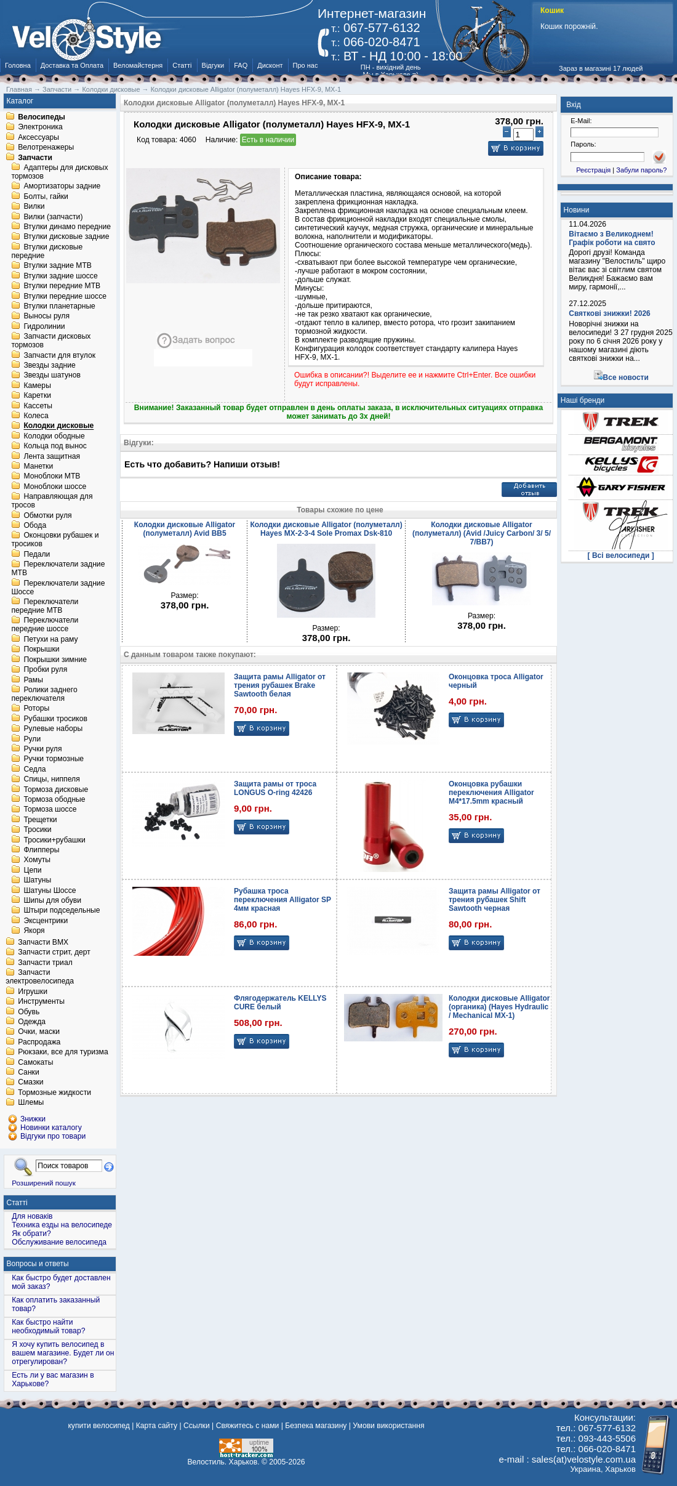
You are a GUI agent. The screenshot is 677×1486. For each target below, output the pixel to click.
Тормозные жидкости (54, 1092)
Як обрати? (31, 1233)
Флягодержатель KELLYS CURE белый (280, 1002)
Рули (32, 739)
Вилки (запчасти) (52, 216)
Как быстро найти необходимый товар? (48, 1326)
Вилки (33, 207)
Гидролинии (44, 326)
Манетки (38, 466)
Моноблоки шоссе (54, 486)
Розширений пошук (44, 1183)
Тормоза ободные (54, 799)
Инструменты (41, 1002)
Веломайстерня (137, 65)
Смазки (30, 1082)
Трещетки (40, 819)
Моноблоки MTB (51, 476)
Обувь (28, 1011)
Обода (34, 525)
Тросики (37, 830)
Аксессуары (38, 137)
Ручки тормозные (53, 759)
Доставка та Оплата (72, 65)
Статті (181, 65)
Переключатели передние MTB (44, 606)
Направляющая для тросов (51, 501)
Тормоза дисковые (55, 789)
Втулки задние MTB (57, 266)
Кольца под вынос (54, 446)
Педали (36, 554)
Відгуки (213, 65)
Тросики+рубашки (54, 840)
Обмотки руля (47, 515)
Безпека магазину (316, 1425)
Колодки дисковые (58, 426)
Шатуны (37, 880)
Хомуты (36, 860)
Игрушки (32, 991)
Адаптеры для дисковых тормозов (59, 171)
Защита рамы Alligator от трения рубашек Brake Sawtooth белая (280, 685)
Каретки (37, 396)
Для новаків (32, 1216)
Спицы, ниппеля (51, 779)
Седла (34, 769)
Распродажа (39, 1042)
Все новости (626, 377)
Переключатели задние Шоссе (58, 587)
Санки (28, 1072)
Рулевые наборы (52, 729)
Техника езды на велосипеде (62, 1225)
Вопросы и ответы (38, 1263)
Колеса (35, 415)
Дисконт (269, 65)
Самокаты (35, 1062)
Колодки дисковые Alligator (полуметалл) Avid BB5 (184, 529)
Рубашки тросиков (55, 718)
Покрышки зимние (55, 659)
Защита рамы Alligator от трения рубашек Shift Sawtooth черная (494, 900)
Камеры (36, 385)
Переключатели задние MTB (58, 569)
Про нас (305, 65)
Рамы (33, 680)
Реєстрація (593, 170)
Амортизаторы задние (61, 186)
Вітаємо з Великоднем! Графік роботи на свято (612, 238)
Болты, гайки (45, 196)
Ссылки (196, 1425)
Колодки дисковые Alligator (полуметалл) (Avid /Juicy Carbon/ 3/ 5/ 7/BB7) (481, 533)
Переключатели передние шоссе (44, 625)
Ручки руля (42, 749)
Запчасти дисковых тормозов (50, 341)
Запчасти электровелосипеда (40, 977)
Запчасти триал (45, 962)
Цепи (32, 870)
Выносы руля (46, 316)
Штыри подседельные (61, 911)
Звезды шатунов (52, 375)
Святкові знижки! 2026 (610, 313)
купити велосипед (98, 1425)
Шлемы (31, 1103)
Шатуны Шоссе (49, 890)
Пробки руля (45, 670)
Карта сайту (156, 1425)
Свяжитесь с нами (247, 1425)
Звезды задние (49, 365)
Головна (18, 65)
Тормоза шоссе (49, 810)
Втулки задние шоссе (60, 276)
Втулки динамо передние (67, 226)
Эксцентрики (45, 920)
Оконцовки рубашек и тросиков (54, 540)
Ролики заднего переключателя (44, 694)
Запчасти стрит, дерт (54, 952)
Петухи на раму (50, 639)
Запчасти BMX (43, 942)
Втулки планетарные (59, 306)
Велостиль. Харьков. (224, 1462)
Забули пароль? (641, 170)
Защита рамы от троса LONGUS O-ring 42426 (275, 788)
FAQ (240, 65)
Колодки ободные (53, 436)
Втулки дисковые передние (46, 251)
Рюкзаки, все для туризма (63, 1052)
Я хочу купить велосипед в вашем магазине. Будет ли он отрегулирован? (63, 1353)
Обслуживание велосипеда (59, 1242)
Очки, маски (39, 1032)
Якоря (33, 931)
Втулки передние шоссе (64, 296)
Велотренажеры (46, 147)
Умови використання (388, 1425)
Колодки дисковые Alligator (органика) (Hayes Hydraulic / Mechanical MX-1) (499, 1007)
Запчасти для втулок (59, 355)
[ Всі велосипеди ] (621, 555)
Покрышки (41, 649)
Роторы (36, 709)
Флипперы (41, 850)
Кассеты (37, 406)
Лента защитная (51, 456)
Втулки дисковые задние (66, 237)
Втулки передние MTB (61, 286)
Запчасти (35, 157)
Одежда (32, 1021)
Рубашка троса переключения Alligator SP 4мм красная (282, 900)
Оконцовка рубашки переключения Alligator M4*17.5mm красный (491, 793)
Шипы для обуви (52, 900)
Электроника (40, 127)
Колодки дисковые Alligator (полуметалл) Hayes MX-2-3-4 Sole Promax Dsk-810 (326, 529)
